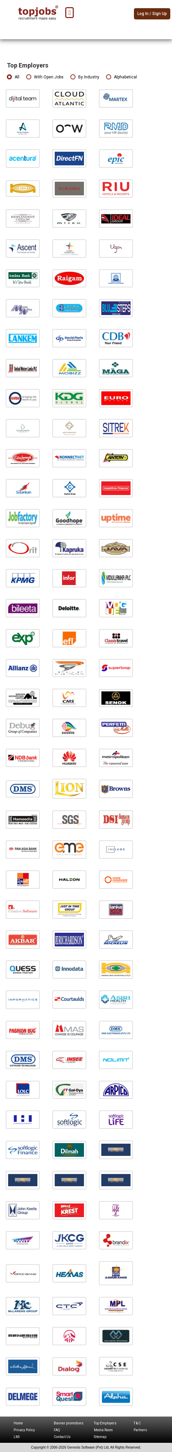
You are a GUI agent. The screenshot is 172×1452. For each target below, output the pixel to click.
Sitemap (100, 1437)
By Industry (84, 77)
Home (18, 1423)
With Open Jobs (45, 77)
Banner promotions (69, 1423)
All (13, 77)
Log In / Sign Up (152, 13)
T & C (137, 1423)
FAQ (57, 1430)
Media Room (103, 1430)
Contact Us (62, 1437)
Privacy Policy (24, 1430)
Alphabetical (121, 77)
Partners (140, 1430)
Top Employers (105, 1423)
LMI (17, 1437)
